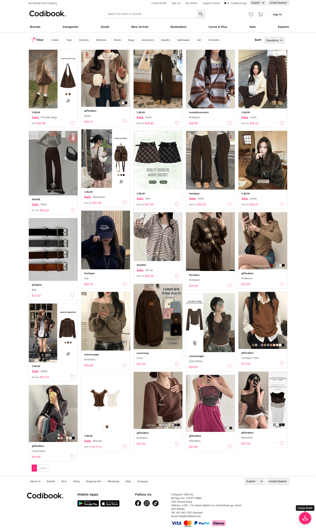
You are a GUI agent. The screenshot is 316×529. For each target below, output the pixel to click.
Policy (76, 481)
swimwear (183, 40)
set (199, 40)
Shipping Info (93, 481)
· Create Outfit (158, 3)
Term (64, 481)
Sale (252, 27)
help (128, 481)
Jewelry (165, 40)
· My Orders (191, 3)
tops (69, 40)
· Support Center (211, 3)
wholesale (113, 481)
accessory (148, 40)
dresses (84, 40)
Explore (283, 27)
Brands (35, 27)
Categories (70, 27)
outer (55, 40)
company (142, 481)
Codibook (47, 13)
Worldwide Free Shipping (42, 3)
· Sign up (175, 3)
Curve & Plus (218, 27)
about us (35, 481)
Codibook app (239, 3)
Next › (44, 468)
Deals (105, 27)
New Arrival (139, 27)
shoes (117, 40)
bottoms (101, 40)
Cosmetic (213, 40)
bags (131, 40)
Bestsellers (178, 27)
